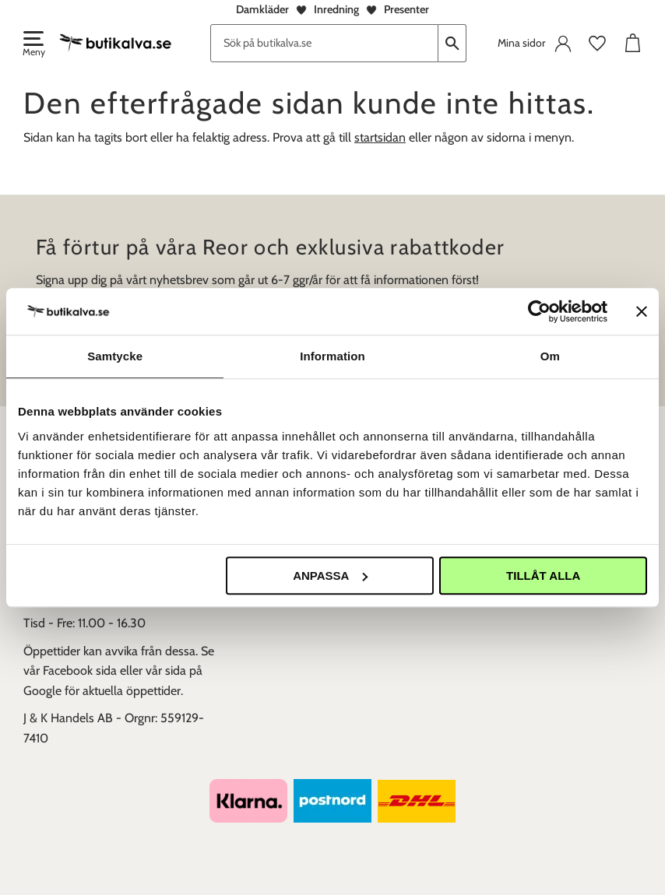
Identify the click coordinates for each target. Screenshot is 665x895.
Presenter (406, 9)
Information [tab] (332, 356)
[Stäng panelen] (641, 311)
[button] (33, 45)
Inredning (336, 9)
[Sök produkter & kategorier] (324, 43)
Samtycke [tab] (114, 356)
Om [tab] (550, 356)
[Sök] (452, 43)
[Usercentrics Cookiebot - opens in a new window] (539, 311)
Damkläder (262, 9)
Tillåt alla (543, 575)
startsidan (380, 137)
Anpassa (330, 575)
